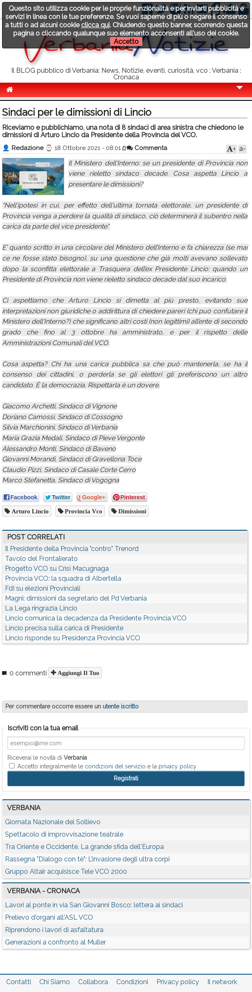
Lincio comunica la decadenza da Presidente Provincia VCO (96, 618)
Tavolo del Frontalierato (41, 559)
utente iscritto (121, 706)
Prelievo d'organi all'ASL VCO (49, 917)
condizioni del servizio (115, 766)
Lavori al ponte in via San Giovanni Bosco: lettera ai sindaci (94, 905)
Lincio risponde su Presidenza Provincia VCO (72, 638)
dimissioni (131, 511)
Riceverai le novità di (47, 758)
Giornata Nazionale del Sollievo (53, 822)
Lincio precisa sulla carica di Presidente (64, 628)
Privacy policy (177, 982)
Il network (222, 982)
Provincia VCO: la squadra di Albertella (63, 578)
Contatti (18, 982)
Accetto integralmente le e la (103, 766)
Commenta (147, 148)
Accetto (126, 41)
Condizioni (132, 982)
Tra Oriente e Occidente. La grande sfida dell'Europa (84, 847)
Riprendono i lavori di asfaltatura (54, 930)
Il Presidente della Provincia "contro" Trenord (72, 549)
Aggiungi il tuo (77, 673)
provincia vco (82, 511)
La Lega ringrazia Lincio (41, 608)
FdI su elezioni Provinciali (42, 588)
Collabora (93, 982)
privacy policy (177, 766)
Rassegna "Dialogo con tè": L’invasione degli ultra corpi (87, 859)
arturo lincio (29, 511)
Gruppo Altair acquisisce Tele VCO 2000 (66, 871)
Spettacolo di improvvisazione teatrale (64, 834)
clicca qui (95, 25)
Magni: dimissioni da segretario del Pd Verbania (76, 598)
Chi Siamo (54, 982)
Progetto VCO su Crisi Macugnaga (57, 568)
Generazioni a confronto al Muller (55, 942)
